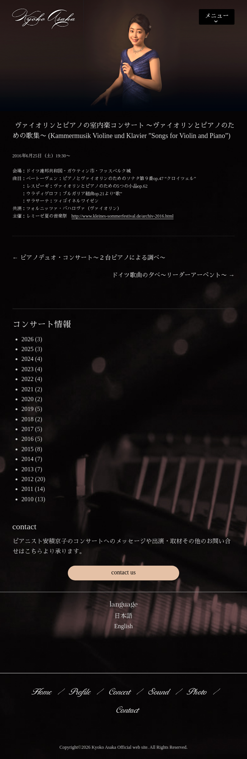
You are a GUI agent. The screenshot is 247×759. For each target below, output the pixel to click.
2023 (28, 369)
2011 (27, 489)
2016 (28, 439)
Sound (159, 691)
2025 (28, 349)
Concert (120, 691)
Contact (127, 709)
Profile (80, 691)
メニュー (217, 16)
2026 (28, 339)
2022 (28, 379)
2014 (28, 459)
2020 (28, 399)
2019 (28, 409)
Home (42, 691)
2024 (28, 359)
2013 (28, 469)
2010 (28, 499)
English (123, 626)
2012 (28, 479)
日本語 (123, 616)
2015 (28, 449)
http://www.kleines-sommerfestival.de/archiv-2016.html (123, 216)
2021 (28, 389)
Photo (198, 691)
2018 (28, 419)
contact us (123, 572)
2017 (28, 429)
